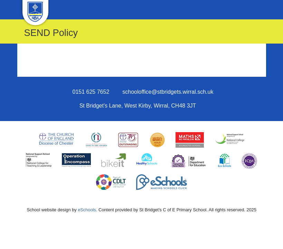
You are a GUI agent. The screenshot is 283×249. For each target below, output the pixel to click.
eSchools (87, 209)
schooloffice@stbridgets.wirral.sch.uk (167, 92)
